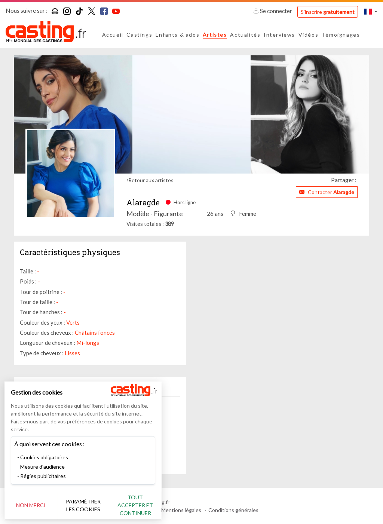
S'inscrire (328, 12)
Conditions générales (233, 510)
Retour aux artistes (151, 180)
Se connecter (273, 10)
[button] (370, 11)
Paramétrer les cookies (83, 505)
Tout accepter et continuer (135, 505)
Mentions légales (181, 510)
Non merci (31, 505)
